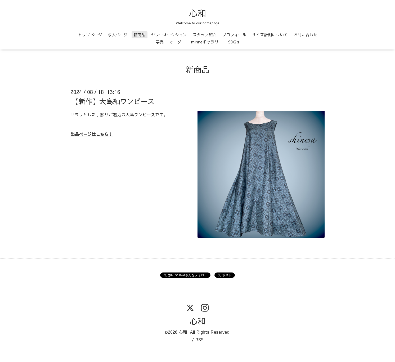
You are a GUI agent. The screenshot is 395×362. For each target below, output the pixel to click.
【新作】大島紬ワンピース (113, 101)
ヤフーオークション (169, 34)
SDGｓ (234, 41)
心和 (197, 13)
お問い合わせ (305, 34)
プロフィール (234, 34)
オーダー (177, 41)
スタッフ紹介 (205, 34)
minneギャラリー (206, 41)
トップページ (90, 34)
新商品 (139, 34)
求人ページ (118, 34)
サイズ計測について (270, 34)
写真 (160, 41)
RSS (199, 339)
